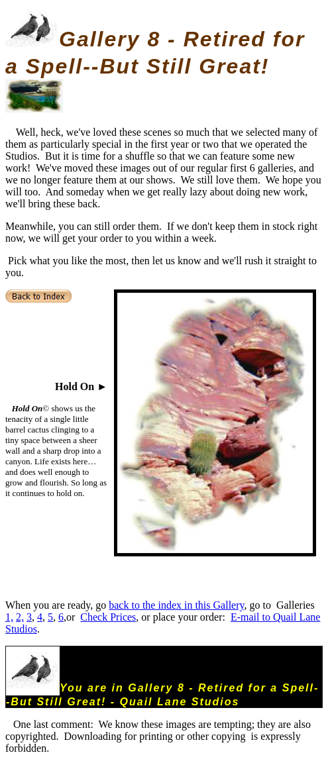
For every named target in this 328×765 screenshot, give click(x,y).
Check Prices (108, 617)
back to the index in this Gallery (176, 605)
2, (20, 617)
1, (9, 617)
